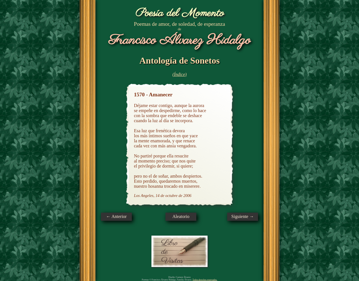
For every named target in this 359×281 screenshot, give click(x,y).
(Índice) (179, 74)
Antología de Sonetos (179, 60)
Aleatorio (180, 216)
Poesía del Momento (179, 13)
